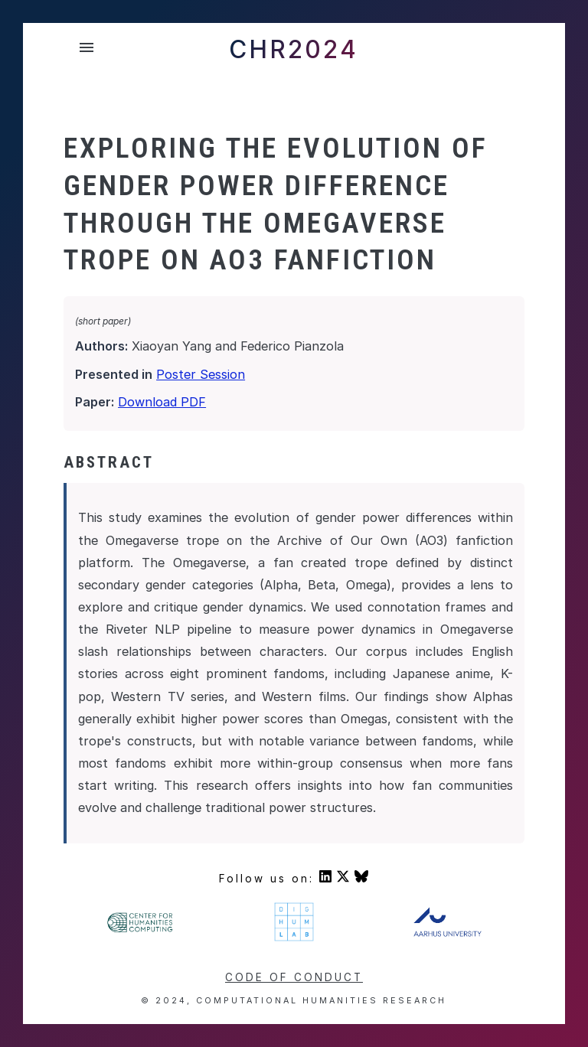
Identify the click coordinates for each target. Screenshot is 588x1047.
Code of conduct (294, 977)
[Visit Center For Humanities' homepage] (140, 930)
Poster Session (200, 374)
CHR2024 (293, 49)
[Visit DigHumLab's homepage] (293, 938)
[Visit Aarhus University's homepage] (447, 933)
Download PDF (162, 401)
